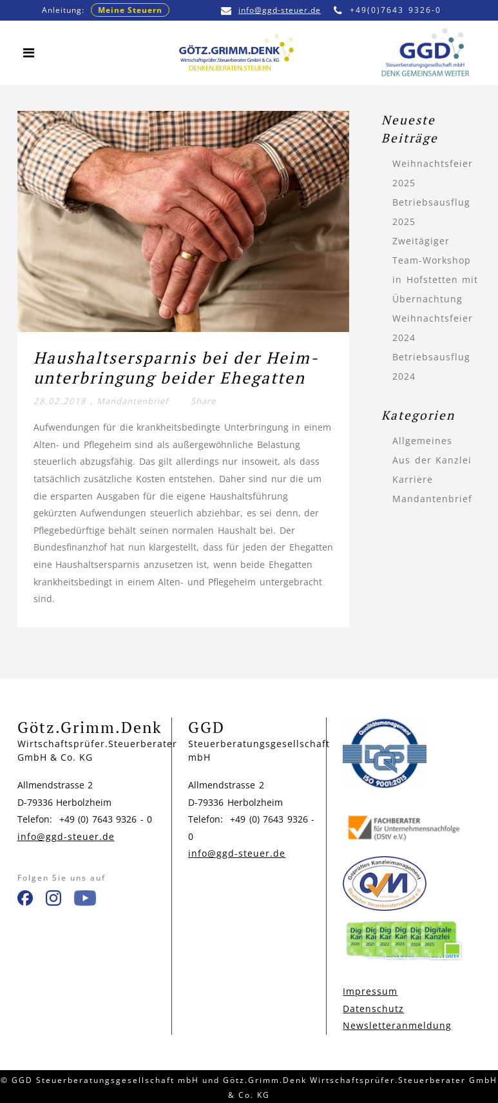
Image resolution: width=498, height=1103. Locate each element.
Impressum (370, 991)
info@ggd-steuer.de (271, 10)
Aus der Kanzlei (432, 460)
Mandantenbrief (132, 401)
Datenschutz (373, 1008)
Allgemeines (422, 440)
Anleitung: (105, 10)
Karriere (412, 479)
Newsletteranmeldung (397, 1025)
